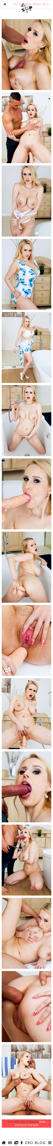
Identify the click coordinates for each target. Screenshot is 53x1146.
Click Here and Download (26, 1132)
